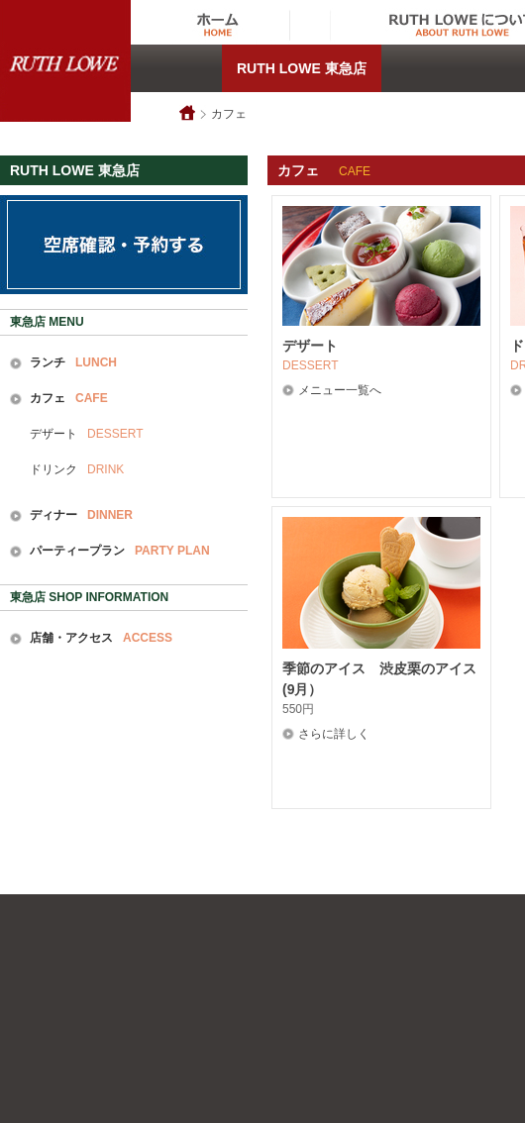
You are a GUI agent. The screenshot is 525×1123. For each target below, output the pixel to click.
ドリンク (77, 469)
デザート (86, 434)
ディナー (81, 515)
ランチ (73, 362)
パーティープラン (120, 551)
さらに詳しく (333, 734)
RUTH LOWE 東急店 (302, 68)
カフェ (229, 114)
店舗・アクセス (101, 638)
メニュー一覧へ (339, 390)
